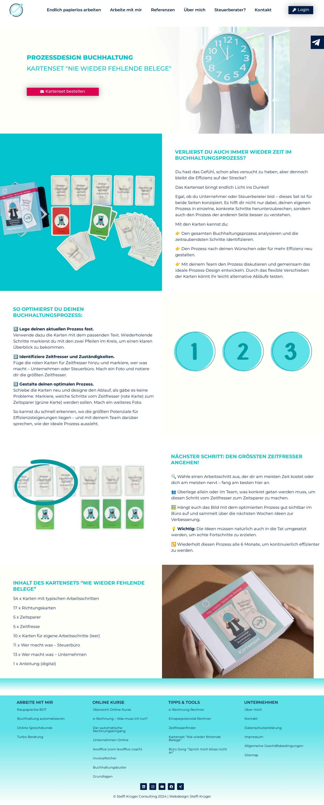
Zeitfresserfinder (182, 728)
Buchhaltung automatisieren (41, 719)
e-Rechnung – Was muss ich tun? (120, 719)
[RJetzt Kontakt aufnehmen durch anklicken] (316, 42)
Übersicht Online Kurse (112, 710)
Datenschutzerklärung (263, 728)
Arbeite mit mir (126, 9)
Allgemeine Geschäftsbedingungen (274, 746)
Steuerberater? (230, 9)
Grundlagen (103, 776)
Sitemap (251, 755)
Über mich (194, 9)
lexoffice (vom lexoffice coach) (117, 749)
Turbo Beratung (30, 737)
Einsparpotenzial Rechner (190, 719)
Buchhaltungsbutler (109, 767)
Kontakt (263, 9)
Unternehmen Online (110, 740)
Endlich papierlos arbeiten (74, 9)
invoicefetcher (105, 758)
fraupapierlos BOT (31, 710)
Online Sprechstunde (34, 728)
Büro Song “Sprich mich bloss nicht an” (198, 750)
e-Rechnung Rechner (186, 710)
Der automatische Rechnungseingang (109, 729)
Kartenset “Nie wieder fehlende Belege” (195, 738)
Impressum (254, 737)
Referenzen (163, 9)
